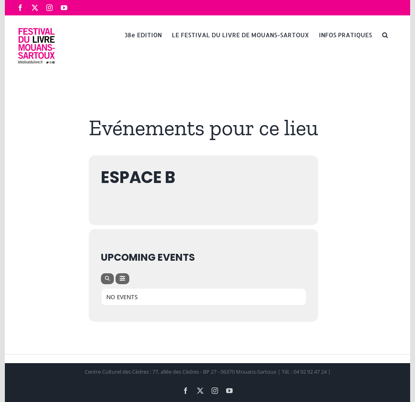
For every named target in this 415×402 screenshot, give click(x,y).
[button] (385, 34)
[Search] (107, 278)
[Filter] (122, 278)
